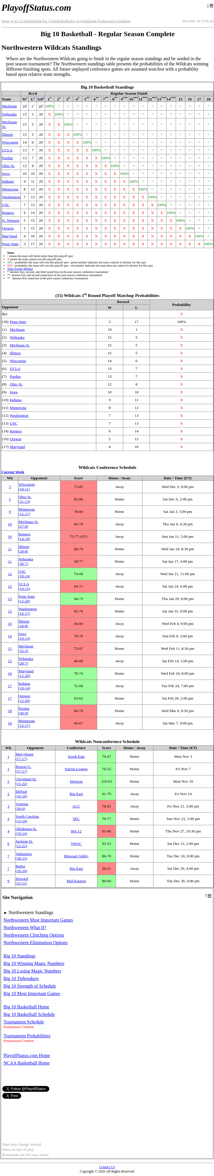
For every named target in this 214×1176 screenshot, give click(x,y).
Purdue (7, 158)
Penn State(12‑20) (27, 598)
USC (6, 205)
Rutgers (8, 212)
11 (10, 549)
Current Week (12, 472)
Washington (11, 197)
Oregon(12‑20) (24, 698)
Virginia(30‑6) (22, 806)
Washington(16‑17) (28, 611)
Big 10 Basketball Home (26, 1006)
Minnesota (10, 189)
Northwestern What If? (24, 927)
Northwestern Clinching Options (33, 935)
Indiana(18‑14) (24, 685)
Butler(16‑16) (21, 868)
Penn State (10, 244)
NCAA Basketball (25, 21)
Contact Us (107, 1167)
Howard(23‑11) (22, 880)
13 (10, 599)
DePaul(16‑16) (21, 793)
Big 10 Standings (80, 21)
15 (10, 648)
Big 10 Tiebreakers (21, 978)
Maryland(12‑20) (26, 673)
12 (10, 574)
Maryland (9, 236)
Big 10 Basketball (53, 21)
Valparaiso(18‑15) (24, 856)
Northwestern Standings (112, 21)
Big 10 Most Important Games (31, 993)
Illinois (7, 134)
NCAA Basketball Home (26, 1063)
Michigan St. (20, 345)
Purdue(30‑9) (24, 710)
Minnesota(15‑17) (27, 511)
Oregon (8, 228)
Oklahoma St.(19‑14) (26, 831)
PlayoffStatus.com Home (26, 1055)
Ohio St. (8, 166)
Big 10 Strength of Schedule (29, 986)
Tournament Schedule (23, 1021)
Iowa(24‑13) (24, 636)
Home (5, 21)
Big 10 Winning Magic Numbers (33, 963)
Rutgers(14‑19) (25, 536)
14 (10, 623)
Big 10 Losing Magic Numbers (32, 970)
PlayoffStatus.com (36, 7)
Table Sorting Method (20, 268)
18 (10, 711)
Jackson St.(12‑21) (24, 843)
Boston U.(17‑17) (23, 768)
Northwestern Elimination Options (35, 942)
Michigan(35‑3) (26, 648)
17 (10, 686)
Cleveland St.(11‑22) (26, 781)
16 (10, 673)
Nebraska (9, 114)
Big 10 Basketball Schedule (29, 1014)
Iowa (6, 173)
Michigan (9, 106)
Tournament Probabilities (26, 1035)
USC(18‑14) (24, 573)
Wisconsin (10, 142)
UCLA (7, 150)
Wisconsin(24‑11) (27, 486)
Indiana (8, 181)
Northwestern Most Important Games (38, 920)
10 (10, 524)
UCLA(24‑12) (24, 586)
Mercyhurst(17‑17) (25, 756)
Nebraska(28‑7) (26, 561)
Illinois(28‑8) (24, 548)
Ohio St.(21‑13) (25, 499)
